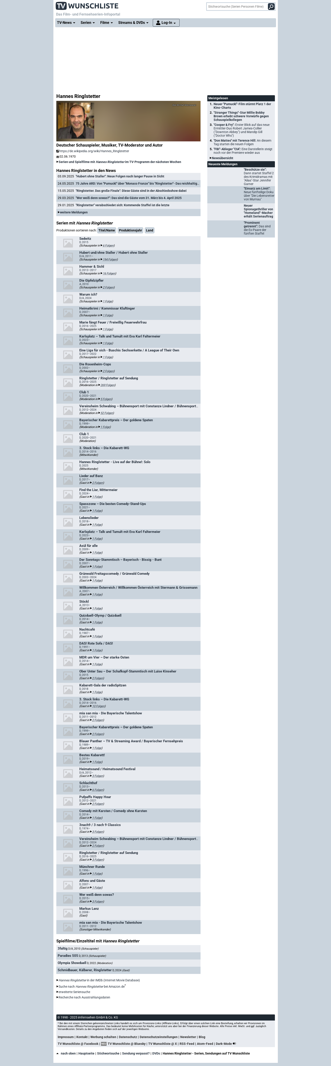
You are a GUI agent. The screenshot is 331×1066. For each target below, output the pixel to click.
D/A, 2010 (83, 948)
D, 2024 (121, 970)
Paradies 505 (68, 956)
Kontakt (82, 1037)
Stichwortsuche (108, 1053)
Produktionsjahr (130, 230)
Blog (202, 1037)
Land (149, 230)
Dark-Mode (227, 1044)
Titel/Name (106, 230)
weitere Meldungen (74, 212)
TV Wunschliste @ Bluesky (127, 1044)
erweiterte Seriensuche (74, 992)
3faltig (63, 948)
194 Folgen (110, 259)
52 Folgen (106, 413)
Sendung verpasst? (136, 1053)
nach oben (66, 1053)
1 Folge (107, 301)
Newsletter (188, 1037)
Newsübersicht (222, 158)
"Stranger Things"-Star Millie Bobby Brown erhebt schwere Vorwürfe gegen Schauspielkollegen (241, 116)
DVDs (156, 1053)
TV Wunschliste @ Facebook (78, 1044)
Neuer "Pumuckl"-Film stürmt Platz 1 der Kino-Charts (242, 105)
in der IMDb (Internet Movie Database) (99, 980)
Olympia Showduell (72, 963)
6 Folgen (108, 245)
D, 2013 (92, 955)
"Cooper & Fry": (241, 130)
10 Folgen (98, 706)
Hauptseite (86, 1053)
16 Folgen (109, 273)
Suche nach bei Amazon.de (92, 986)
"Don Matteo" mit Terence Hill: (242, 142)
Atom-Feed (205, 1044)
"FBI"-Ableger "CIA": (243, 150)
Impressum (66, 1037)
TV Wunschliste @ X (162, 1044)
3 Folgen (97, 776)
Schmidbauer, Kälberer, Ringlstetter (85, 970)
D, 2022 (99, 963)
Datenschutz (128, 1037)
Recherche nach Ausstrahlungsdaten (84, 997)
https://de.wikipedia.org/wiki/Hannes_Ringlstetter (92, 151)
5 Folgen (105, 399)
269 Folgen (107, 385)
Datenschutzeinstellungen (159, 1037)
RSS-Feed (187, 1044)
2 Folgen (108, 287)
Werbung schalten (103, 1037)
